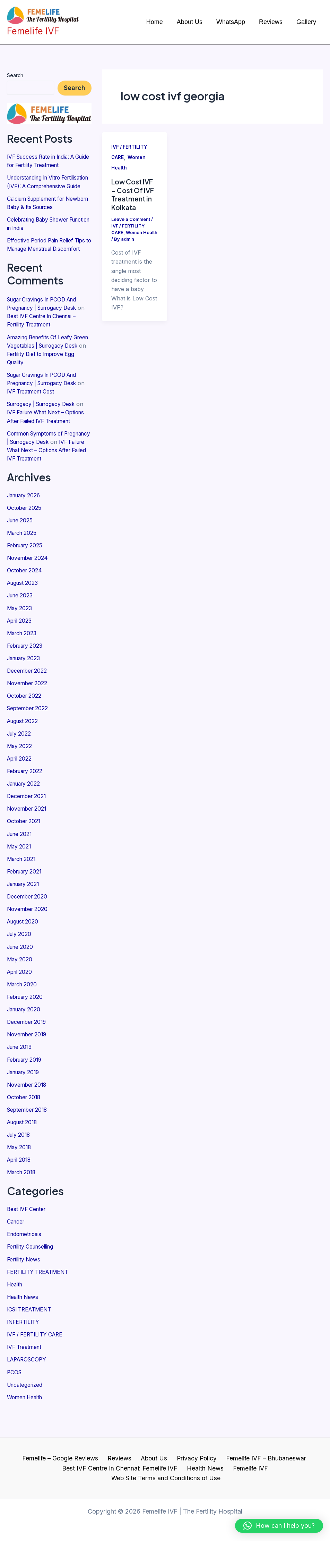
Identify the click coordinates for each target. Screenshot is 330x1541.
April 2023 (20, 652)
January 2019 (25, 1102)
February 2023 (26, 677)
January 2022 (25, 815)
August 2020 (24, 952)
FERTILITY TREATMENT (40, 1301)
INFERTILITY (24, 1351)
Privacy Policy (193, 1468)
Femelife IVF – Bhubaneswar (261, 1468)
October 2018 (25, 1127)
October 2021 (24, 852)
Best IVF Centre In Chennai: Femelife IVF (65, 1478)
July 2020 (20, 965)
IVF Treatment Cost (41, 407)
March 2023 (23, 665)
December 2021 (27, 827)
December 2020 (28, 927)
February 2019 (26, 1090)
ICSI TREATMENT (31, 1339)
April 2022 (20, 790)
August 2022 (23, 752)
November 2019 (28, 1065)
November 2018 (28, 1115)
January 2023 (25, 690)
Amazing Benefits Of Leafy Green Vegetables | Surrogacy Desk (47, 361)
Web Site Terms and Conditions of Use (270, 1478)
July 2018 (20, 1165)
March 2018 (22, 1202)
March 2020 (23, 1015)
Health (15, 1314)
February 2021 (26, 902)
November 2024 (28, 590)
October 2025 (25, 540)
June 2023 (21, 627)
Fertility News (24, 1289)
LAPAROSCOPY (28, 1389)
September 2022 (29, 740)
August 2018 (23, 1152)
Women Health (26, 1426)
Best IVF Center (28, 1239)
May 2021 (19, 877)
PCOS (15, 1401)
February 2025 (26, 577)
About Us (153, 1468)
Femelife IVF (190, 1478)
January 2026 (25, 527)
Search (15, 75)
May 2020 (20, 990)
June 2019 (21, 1077)
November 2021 (28, 840)
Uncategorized (26, 1414)
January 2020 (25, 1040)
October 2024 (25, 602)
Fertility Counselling (32, 1276)
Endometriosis (25, 1264)
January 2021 (25, 915)
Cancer (16, 1251)
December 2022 (28, 702)
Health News (24, 1326)
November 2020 (28, 940)
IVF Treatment (26, 1376)
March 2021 (22, 890)
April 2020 (20, 1002)
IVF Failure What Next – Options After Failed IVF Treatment (43, 436)
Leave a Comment (131, 219)
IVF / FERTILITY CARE (37, 1364)
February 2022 (26, 802)
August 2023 (23, 615)
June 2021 (20, 865)
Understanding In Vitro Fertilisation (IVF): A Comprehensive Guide (37, 186)
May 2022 (20, 777)
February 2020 (26, 1027)
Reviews (121, 1468)
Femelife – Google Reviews (64, 1468)
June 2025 (21, 552)
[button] (279, 1526)
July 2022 (20, 765)
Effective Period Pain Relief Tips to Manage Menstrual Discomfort (48, 256)
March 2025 (23, 565)
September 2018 (28, 1140)
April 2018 (20, 1190)
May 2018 (20, 1177)
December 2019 (28, 1052)
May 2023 (20, 640)
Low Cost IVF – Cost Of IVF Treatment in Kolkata (133, 194)
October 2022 (25, 727)
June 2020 (21, 977)
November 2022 (28, 715)
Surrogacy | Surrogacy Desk (45, 419)
